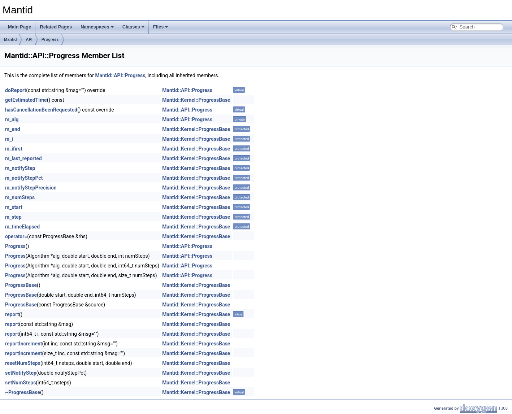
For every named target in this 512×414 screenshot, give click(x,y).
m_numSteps (20, 197)
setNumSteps (20, 382)
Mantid (10, 39)
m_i (9, 139)
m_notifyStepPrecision (31, 188)
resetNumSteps (22, 363)
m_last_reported (23, 158)
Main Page (19, 27)
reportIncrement (23, 344)
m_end (12, 129)
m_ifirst (13, 149)
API (29, 39)
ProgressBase (21, 285)
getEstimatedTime (26, 100)
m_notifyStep (20, 168)
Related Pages (56, 27)
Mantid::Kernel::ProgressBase (196, 100)
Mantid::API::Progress (120, 75)
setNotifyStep (20, 373)
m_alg (12, 119)
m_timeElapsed (22, 227)
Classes (133, 27)
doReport (15, 90)
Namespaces (97, 27)
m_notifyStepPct (24, 178)
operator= (16, 236)
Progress (50, 39)
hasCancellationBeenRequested (41, 110)
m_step (13, 217)
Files (160, 27)
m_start (13, 207)
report (12, 314)
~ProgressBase (22, 392)
